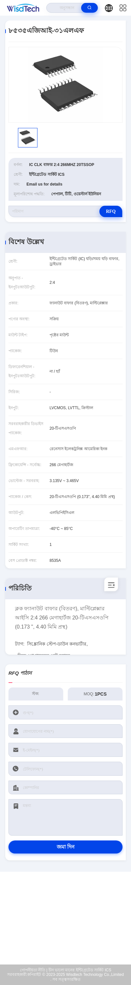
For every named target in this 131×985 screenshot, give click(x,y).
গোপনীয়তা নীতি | (34, 970)
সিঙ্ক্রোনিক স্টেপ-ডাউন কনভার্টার (56, 643)
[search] (89, 8)
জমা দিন (66, 847)
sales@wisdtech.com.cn (70, 923)
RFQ (111, 211)
